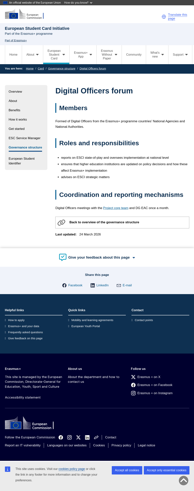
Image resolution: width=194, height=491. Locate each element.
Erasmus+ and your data (23, 326)
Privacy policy (121, 445)
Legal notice (146, 445)
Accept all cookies (127, 470)
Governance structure (61, 68)
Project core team (115, 208)
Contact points (144, 320)
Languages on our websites (67, 445)
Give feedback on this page (25, 338)
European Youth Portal (85, 326)
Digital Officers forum (93, 68)
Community (134, 54)
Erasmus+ (13, 369)
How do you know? (78, 2)
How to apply (16, 320)
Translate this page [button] (177, 16)
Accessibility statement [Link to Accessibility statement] (23, 397)
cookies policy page (72, 468)
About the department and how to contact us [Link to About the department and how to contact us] (93, 379)
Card (41, 68)
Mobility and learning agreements (92, 320)
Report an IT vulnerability (23, 445)
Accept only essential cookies (166, 470)
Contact (110, 437)
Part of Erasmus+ (16, 40)
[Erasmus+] (26, 14)
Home (13, 54)
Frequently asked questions (25, 332)
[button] (164, 16)
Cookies (99, 445)
